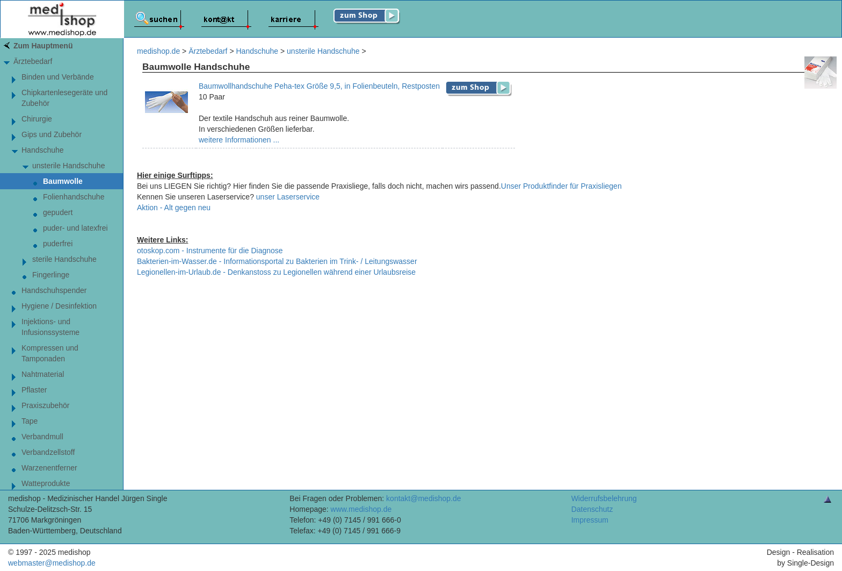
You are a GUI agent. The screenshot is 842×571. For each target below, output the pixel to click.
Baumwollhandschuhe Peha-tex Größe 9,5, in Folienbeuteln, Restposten (319, 86)
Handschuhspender (53, 290)
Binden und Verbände (57, 77)
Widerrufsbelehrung (604, 498)
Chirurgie (36, 119)
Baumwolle (63, 181)
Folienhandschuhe (73, 196)
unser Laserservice (288, 196)
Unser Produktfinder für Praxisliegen (561, 186)
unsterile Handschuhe (68, 165)
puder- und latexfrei (75, 228)
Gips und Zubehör (51, 134)
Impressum (589, 520)
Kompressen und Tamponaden (49, 353)
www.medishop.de (361, 509)
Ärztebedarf (32, 61)
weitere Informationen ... (239, 139)
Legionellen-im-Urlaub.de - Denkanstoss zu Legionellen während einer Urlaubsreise (276, 272)
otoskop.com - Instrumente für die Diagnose (210, 250)
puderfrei (57, 243)
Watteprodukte (45, 483)
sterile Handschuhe (64, 259)
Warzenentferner (49, 467)
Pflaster (34, 390)
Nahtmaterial (42, 374)
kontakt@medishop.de (423, 498)
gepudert (57, 212)
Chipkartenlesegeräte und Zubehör (64, 98)
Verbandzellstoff (48, 452)
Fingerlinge (50, 274)
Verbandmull (42, 436)
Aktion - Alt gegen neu (173, 207)
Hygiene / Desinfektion (59, 306)
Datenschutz (592, 509)
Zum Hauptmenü (42, 45)
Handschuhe (42, 150)
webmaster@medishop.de (52, 563)
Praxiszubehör (45, 405)
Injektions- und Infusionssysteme (50, 327)
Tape (29, 421)
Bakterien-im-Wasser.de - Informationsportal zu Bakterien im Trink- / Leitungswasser (277, 261)
